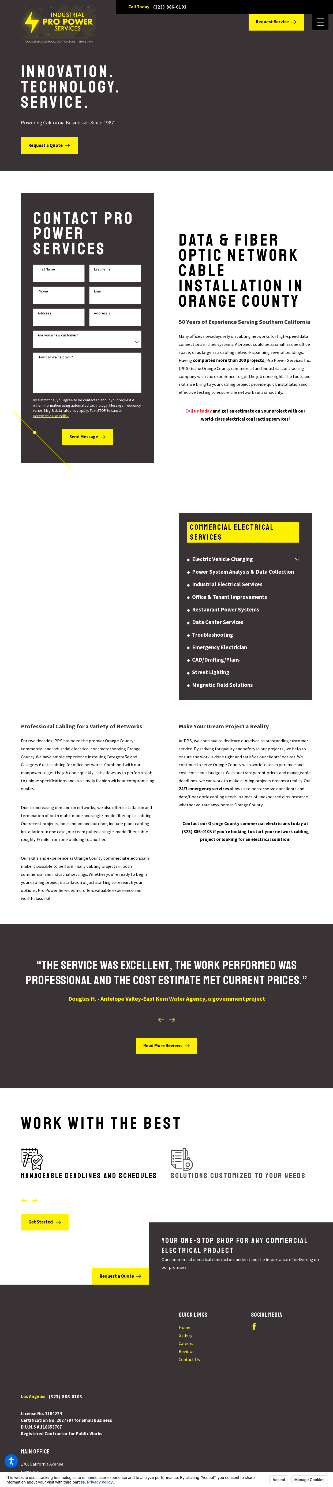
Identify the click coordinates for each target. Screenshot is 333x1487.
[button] (11, 1461)
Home (184, 1326)
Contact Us (189, 1358)
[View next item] (172, 1011)
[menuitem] (241, 568)
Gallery (185, 1334)
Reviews (186, 1350)
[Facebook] (254, 1325)
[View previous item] (161, 1011)
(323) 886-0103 (170, 7)
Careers (186, 1342)
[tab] (297, 568)
